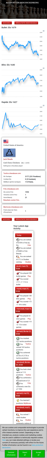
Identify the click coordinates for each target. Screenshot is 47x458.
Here (4, 440)
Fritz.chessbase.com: (11, 189)
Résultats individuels (26, 23)
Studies (28, 262)
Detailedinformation (11, 453)
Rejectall (25, 453)
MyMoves (27, 403)
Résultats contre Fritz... (11, 200)
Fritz (29, 245)
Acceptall (38, 453)
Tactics (28, 344)
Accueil (6, 23)
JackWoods (8, 159)
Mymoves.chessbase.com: (13, 207)
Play (29, 276)
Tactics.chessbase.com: (12, 173)
